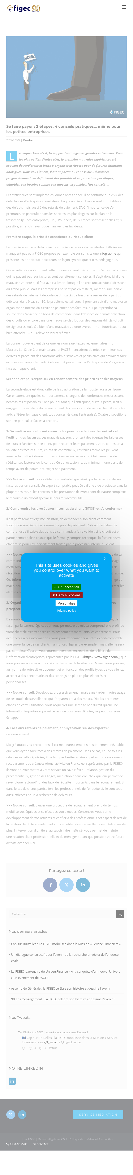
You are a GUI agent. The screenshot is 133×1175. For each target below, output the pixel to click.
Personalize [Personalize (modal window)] (66, 603)
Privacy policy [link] (66, 610)
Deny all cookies (66, 595)
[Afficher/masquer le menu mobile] (124, 7)
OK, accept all (66, 587)
